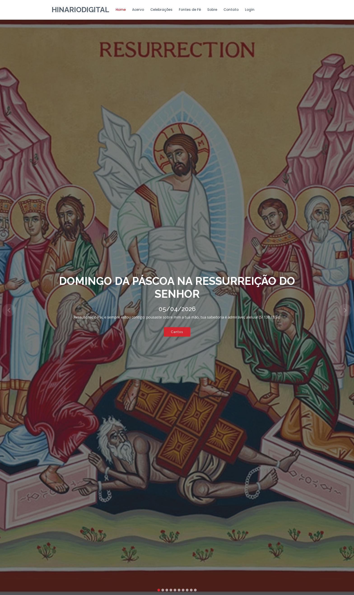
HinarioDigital (80, 9)
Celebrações (161, 9)
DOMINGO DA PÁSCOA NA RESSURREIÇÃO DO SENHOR (177, 287)
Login (249, 9)
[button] (9, 310)
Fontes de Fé (190, 9)
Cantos (177, 333)
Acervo (138, 9)
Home (121, 9)
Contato (231, 9)
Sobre (212, 9)
